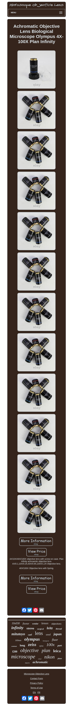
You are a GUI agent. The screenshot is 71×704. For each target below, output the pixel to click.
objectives (56, 623)
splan (41, 646)
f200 (14, 651)
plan (46, 650)
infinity (17, 627)
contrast (14, 646)
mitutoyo (18, 634)
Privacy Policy (36, 683)
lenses (44, 623)
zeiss (32, 644)
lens (39, 633)
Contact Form (36, 678)
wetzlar (35, 624)
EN (34, 692)
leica (57, 651)
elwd (39, 659)
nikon (49, 657)
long (22, 645)
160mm (18, 640)
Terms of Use (36, 688)
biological (46, 641)
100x (50, 644)
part (59, 645)
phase (60, 658)
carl (30, 634)
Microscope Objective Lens (36, 674)
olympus (32, 639)
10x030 (16, 623)
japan (58, 634)
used (48, 634)
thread (59, 629)
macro (27, 663)
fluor (55, 640)
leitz (50, 628)
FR (39, 692)
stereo (30, 628)
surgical (40, 629)
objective (29, 650)
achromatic (40, 662)
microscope (23, 657)
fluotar (26, 623)
